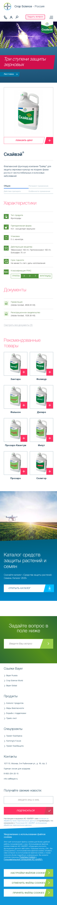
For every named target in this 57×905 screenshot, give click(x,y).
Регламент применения (38, 186)
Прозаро (15, 478)
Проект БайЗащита (15, 746)
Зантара (15, 379)
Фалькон (15, 412)
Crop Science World (14, 680)
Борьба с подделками (16, 713)
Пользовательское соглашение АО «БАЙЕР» (23, 859)
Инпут (41, 445)
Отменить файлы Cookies (28, 882)
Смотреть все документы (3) (18, 325)
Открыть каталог (19, 588)
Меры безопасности (15, 708)
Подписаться (25, 811)
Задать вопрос (35, 17)
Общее (7, 186)
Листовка (11, 74)
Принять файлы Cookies (28, 892)
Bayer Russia (11, 675)
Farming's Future (13, 741)
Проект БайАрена (14, 736)
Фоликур (41, 379)
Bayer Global (11, 686)
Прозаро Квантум (15, 445)
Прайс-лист (11, 718)
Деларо (41, 412)
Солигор (41, 478)
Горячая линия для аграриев (28, 772)
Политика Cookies (27, 857)
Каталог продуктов (14, 703)
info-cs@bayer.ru (11, 779)
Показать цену (24, 140)
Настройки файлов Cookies (29, 873)
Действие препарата (12, 191)
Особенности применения (39, 191)
